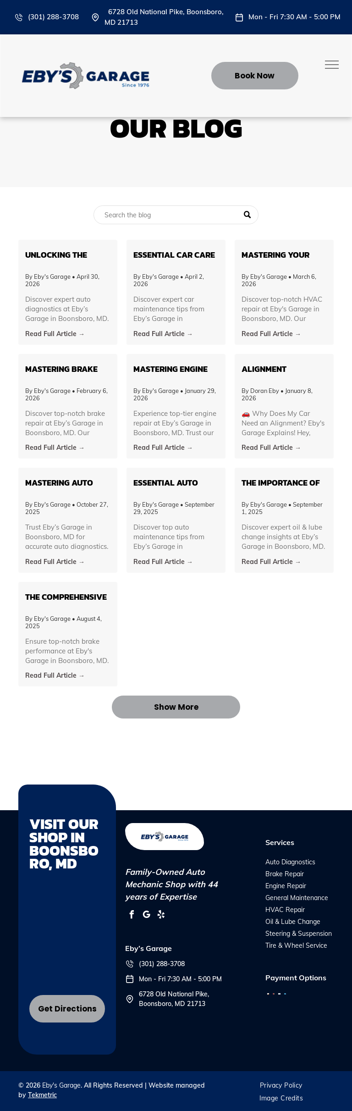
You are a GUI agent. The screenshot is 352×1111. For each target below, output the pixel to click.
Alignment (264, 369)
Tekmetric (42, 1095)
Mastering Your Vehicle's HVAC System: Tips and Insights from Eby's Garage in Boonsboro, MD (283, 255)
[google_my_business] (146, 915)
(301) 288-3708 (53, 16)
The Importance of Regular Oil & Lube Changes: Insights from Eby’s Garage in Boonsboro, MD (282, 482)
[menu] (332, 65)
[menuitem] (281, 1085)
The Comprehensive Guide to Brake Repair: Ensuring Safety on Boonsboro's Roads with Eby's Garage (67, 597)
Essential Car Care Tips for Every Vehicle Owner (174, 255)
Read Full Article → (55, 334)
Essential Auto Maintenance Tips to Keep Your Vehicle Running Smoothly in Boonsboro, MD (170, 482)
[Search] (176, 214)
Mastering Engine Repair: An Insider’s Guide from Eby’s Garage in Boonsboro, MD (173, 369)
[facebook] (131, 915)
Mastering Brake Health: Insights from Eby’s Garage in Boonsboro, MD (65, 369)
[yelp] (160, 915)
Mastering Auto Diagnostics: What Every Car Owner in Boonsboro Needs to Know (66, 482)
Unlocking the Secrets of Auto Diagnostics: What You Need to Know (64, 255)
